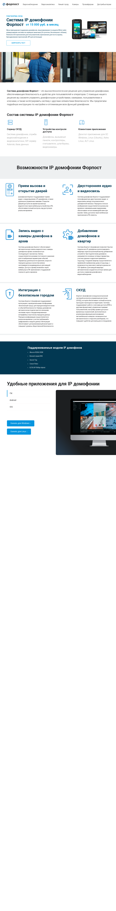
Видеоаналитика (48, 4)
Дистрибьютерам (104, 4)
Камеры (75, 4)
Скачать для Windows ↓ (20, 423)
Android (13, 400)
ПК (11, 393)
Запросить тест (18, 43)
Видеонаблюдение (30, 4)
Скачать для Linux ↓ (18, 431)
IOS (11, 407)
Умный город (63, 4)
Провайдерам (87, 4)
